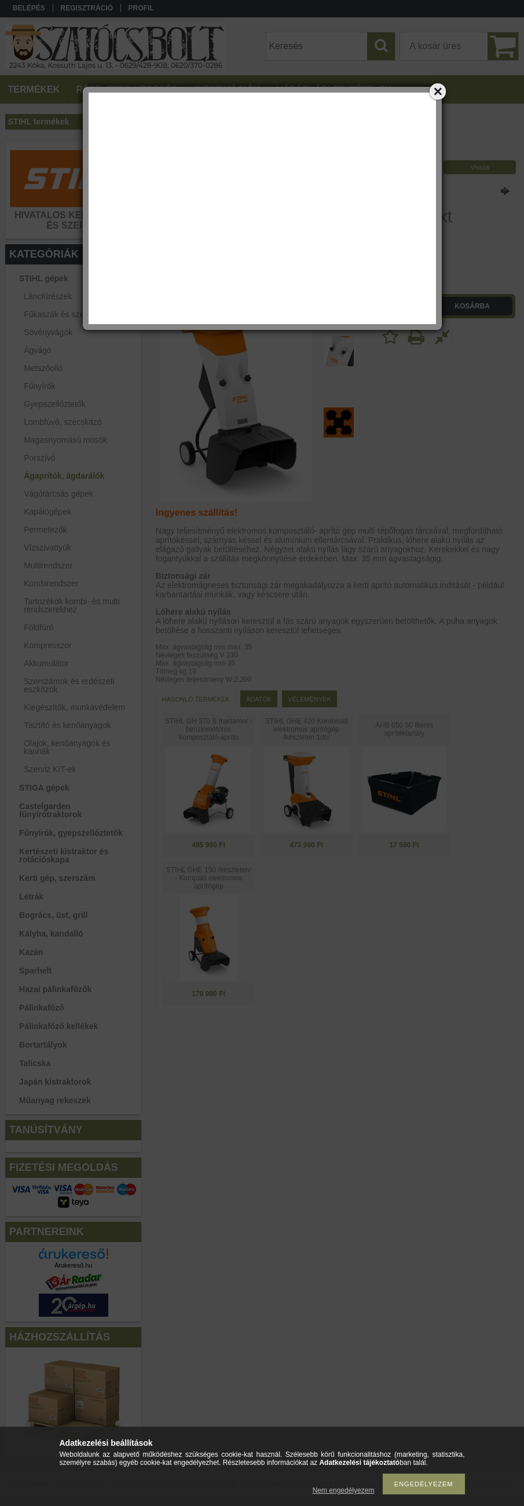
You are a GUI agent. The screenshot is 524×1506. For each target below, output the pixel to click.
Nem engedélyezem (344, 1490)
